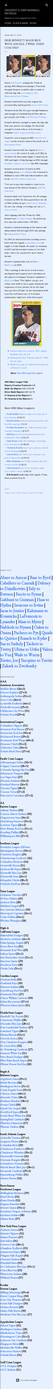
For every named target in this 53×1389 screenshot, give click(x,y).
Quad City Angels (36, 493)
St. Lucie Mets (9, 1046)
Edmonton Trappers (12, 773)
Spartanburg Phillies (12, 1174)
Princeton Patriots (11, 1351)
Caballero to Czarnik (17, 583)
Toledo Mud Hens (11, 751)
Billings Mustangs (11, 1292)
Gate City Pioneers (11, 1300)
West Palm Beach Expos (14, 1060)
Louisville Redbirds (11, 703)
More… (34, 23)
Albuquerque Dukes (12, 762)
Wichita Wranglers (11, 920)
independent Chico (17, 234)
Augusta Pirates (10, 1141)
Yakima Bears (8, 1219)
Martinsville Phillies (11, 1347)
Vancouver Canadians (13, 795)
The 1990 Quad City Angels (29, 373)
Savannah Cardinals (11, 1171)
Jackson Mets (8, 902)
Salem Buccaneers (10, 1001)
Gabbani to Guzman (17, 599)
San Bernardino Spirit (12, 957)
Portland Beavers (10, 784)
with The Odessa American (22, 179)
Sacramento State (13, 144)
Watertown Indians (11, 1274)
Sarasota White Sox (11, 1053)
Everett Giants (9, 1208)
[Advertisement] (26, 528)
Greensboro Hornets (12, 1163)
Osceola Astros (9, 1038)
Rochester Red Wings (13, 740)
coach (12, 493)
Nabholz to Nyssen (15, 627)
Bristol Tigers (8, 1325)
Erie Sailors (7, 1241)
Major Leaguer (22, 493)
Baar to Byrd (40, 577)
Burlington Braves (11, 1086)
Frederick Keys (9, 983)
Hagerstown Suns (11, 817)
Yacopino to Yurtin (36, 660)
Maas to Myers (29, 621)
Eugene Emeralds (10, 1204)
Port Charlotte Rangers (14, 1042)
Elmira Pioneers (9, 1237)
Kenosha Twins (9, 1097)
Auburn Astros (9, 1230)
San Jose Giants (9, 961)
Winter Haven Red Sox (13, 1064)
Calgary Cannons (10, 766)
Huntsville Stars (10, 876)
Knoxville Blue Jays (11, 873)
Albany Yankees (9, 810)
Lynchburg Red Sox (12, 990)
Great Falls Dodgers (12, 1303)
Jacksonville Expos (11, 869)
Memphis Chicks (10, 880)
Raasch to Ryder (33, 638)
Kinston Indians (10, 987)
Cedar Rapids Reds (11, 1090)
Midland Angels (10, 906)
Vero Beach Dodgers (12, 1057)
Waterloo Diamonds (12, 1123)
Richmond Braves (11, 736)
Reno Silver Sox (9, 946)
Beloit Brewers (9, 1082)
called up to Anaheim (36, 203)
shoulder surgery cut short (18, 163)
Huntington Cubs (11, 1336)
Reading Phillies (10, 832)
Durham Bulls (8, 979)
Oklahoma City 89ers (12, 711)
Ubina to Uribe (26, 649)
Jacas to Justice (12, 610)
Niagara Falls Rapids (12, 1255)
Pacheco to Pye (26, 632)
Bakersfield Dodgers (12, 935)
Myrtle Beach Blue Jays (13, 1167)
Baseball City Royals (12, 1016)
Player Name (20, 23)
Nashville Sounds (10, 707)
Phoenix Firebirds (10, 781)
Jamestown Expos (10, 1252)
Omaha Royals (9, 714)
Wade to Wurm (27, 655)
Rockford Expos (10, 1112)
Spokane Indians (10, 1215)
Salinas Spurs (8, 954)
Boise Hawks (8, 1200)
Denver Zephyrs (10, 692)
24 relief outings (24, 218)
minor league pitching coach (27, 132)
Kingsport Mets (9, 1344)
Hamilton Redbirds (11, 1248)
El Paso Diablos (9, 898)
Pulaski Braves (9, 1355)
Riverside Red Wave (12, 950)
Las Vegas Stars (9, 777)
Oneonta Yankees (10, 1259)
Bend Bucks (7, 1196)
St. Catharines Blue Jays (14, 1266)
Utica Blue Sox (9, 1270)
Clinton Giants (9, 1093)
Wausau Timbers (10, 1127)
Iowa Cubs (7, 700)
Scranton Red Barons (13, 729)
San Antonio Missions (13, 909)
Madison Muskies (10, 1101)
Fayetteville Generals (12, 1156)
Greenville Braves (10, 865)
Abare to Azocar (13, 577)
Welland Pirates (9, 1277)
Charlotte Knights (11, 854)
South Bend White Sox (13, 1115)
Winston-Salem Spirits (13, 1005)
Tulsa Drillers (8, 917)
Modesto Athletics (11, 939)
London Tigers (9, 825)
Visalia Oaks (7, 968)
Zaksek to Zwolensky (19, 666)
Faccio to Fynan (28, 594)
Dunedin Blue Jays (11, 1023)
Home (8, 23)
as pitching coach (33, 243)
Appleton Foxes (9, 1079)
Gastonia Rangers (10, 1160)
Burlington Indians (11, 1329)
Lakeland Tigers (10, 1031)
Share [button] (7, 489)
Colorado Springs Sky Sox (15, 770)
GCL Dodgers (9, 1366)
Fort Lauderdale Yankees (14, 1027)
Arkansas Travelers (11, 895)
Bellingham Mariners (12, 1193)
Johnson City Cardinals (14, 1340)
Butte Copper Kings (12, 1296)
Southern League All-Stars (15, 847)
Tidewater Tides (10, 747)
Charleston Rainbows (13, 1149)
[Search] (46, 4)
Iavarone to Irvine (28, 605)
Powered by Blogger (26, 1380)
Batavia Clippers (10, 1233)
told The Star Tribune (35, 117)
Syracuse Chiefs (9, 744)
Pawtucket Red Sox (11, 733)
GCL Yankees (8, 1369)
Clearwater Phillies (11, 1020)
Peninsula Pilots (9, 994)
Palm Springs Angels (12, 942)
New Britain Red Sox (12, 828)
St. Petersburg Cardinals (14, 1049)
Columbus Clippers (11, 725)
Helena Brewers (9, 1307)
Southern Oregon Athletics (16, 1211)
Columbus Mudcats (12, 862)
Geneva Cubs (8, 1244)
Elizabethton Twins (11, 1333)
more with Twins (40, 105)
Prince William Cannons (14, 998)
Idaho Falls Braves (11, 1311)
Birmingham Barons (12, 850)
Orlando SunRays (11, 884)
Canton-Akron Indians (13, 814)
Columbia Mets (9, 1145)
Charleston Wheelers (12, 1152)
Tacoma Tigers (9, 788)
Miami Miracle (9, 1035)
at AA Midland (26, 172)
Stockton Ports (9, 965)
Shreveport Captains (12, 913)
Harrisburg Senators (12, 821)
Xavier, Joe (9, 660)
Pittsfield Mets (9, 1263)
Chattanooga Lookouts (14, 858)
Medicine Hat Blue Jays (14, 1314)
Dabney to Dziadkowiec (25, 585)
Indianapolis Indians (12, 696)
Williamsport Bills (10, 836)
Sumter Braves (9, 1178)
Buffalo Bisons (9, 689)
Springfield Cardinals (12, 1119)
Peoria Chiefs (8, 1104)
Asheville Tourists (11, 1138)
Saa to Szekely (11, 644)
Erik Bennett (16, 83)
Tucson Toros (8, 792)
